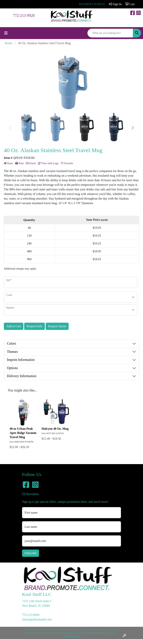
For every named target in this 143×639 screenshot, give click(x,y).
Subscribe (31, 553)
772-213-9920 (24, 15)
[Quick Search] (110, 33)
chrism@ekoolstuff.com (37, 619)
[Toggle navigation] (6, 33)
